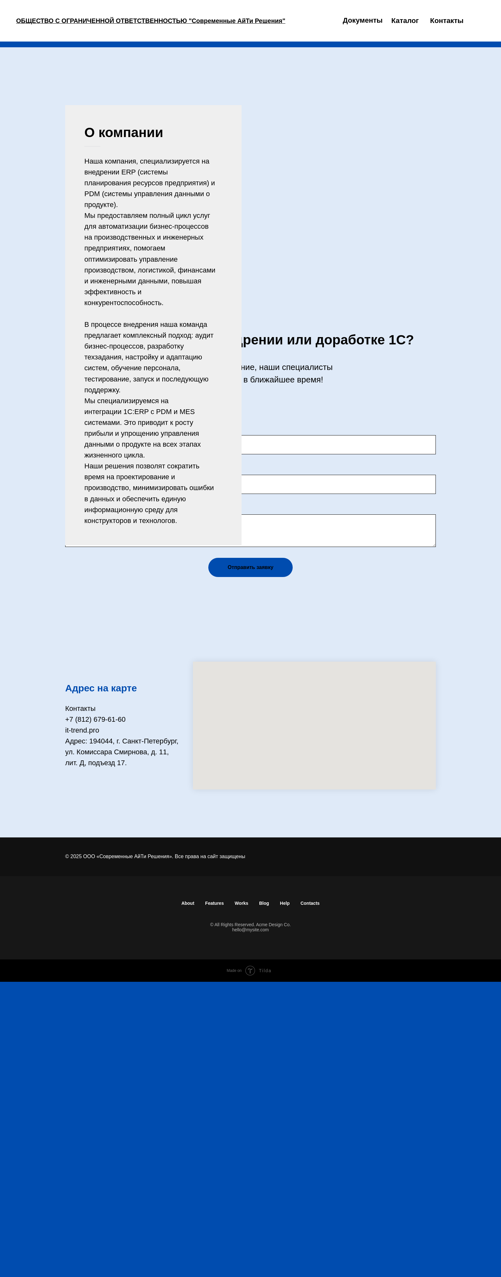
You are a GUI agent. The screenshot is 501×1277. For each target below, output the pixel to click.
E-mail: (76, 763)
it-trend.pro (82, 1025)
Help (284, 1198)
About (187, 1198)
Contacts (310, 1198)
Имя (72, 710)
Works (241, 1198)
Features (214, 1198)
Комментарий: (88, 802)
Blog (264, 1198)
